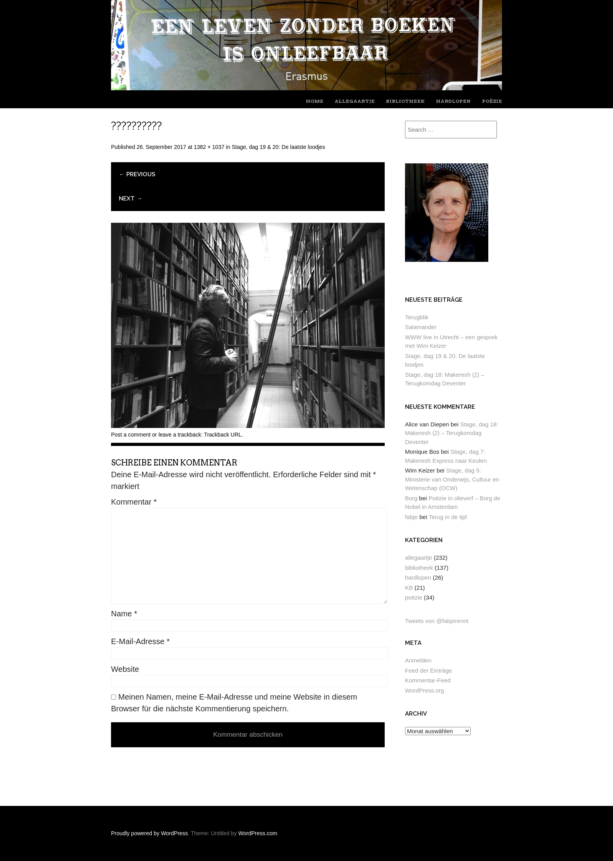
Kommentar (134, 502)
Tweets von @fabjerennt (436, 621)
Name (124, 613)
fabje (411, 517)
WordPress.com (257, 833)
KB (409, 587)
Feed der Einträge (428, 670)
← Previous (137, 174)
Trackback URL (223, 434)
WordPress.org (424, 690)
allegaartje (355, 101)
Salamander (421, 327)
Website (125, 669)
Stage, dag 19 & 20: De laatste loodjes (278, 147)
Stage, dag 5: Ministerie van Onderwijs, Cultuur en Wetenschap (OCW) (452, 479)
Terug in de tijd (448, 517)
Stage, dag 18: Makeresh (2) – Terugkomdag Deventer (451, 433)
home (314, 101)
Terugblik (416, 317)
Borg (411, 498)
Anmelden (418, 660)
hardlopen (453, 101)
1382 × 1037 (209, 147)
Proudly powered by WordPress (149, 833)
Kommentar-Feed (428, 680)
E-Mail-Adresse (140, 641)
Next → (130, 198)
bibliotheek (405, 101)
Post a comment (131, 434)
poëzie (492, 101)
